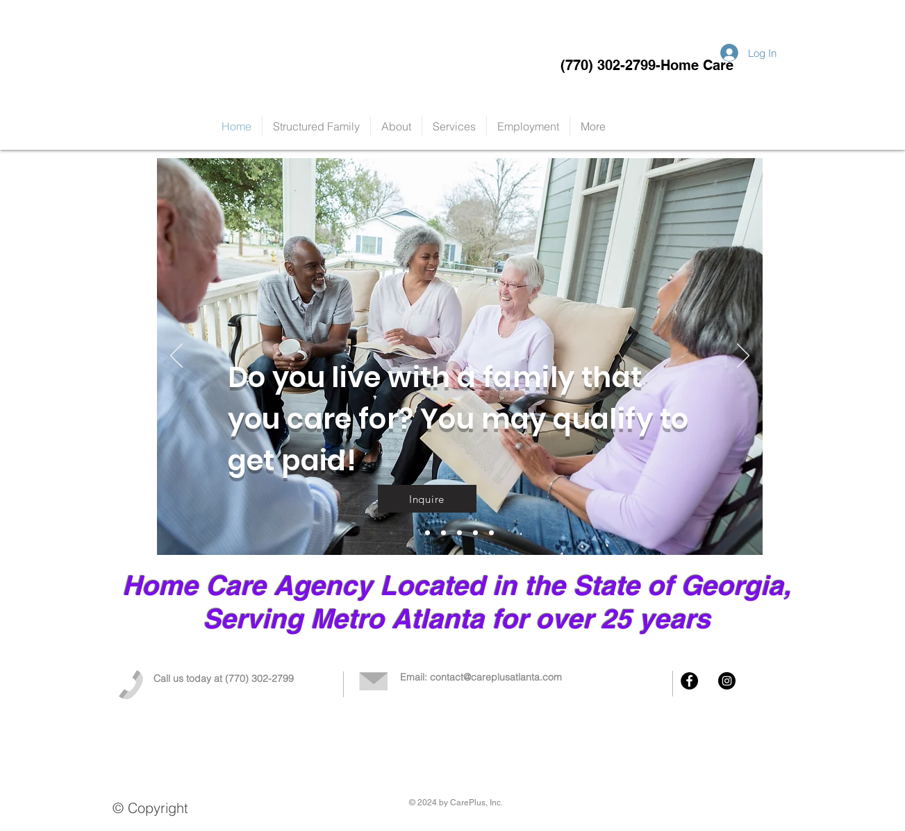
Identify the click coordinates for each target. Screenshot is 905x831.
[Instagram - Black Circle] (727, 680)
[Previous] (176, 356)
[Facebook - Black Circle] (689, 680)
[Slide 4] (491, 533)
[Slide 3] (475, 533)
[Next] (743, 356)
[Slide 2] (459, 533)
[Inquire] (427, 499)
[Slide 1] (443, 533)
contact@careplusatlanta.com (496, 677)
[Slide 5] (427, 533)
